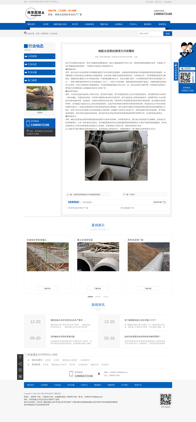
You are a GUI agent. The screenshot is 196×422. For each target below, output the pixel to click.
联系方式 (158, 2)
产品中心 (133, 24)
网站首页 (31, 24)
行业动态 (54, 34)
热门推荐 (32, 80)
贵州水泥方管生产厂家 (79, 208)
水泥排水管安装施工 (37, 240)
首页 (38, 34)
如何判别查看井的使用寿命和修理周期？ (143, 336)
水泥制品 (118, 24)
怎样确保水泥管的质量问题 (62, 336)
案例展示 (148, 24)
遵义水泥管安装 (85, 240)
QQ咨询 (187, 68)
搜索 (168, 34)
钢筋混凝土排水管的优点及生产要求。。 (68, 320)
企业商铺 (167, 2)
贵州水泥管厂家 (135, 240)
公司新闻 (32, 56)
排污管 (75, 24)
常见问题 (149, 2)
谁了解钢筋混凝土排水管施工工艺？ (141, 320)
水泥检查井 (89, 24)
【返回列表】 (158, 202)
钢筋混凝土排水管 (60, 27)
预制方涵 (104, 24)
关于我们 (124, 385)
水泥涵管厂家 (128, 208)
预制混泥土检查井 (69, 360)
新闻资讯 (162, 24)
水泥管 (46, 24)
